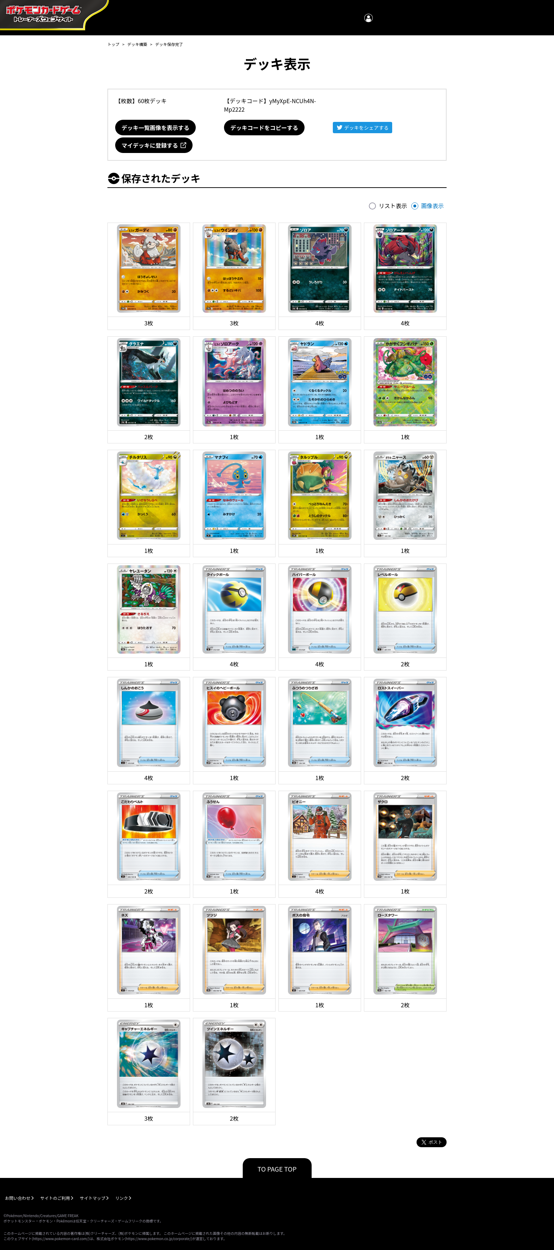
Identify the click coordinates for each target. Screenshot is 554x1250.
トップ (113, 44)
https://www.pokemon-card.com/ (60, 1238)
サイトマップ (92, 1198)
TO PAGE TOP (277, 1168)
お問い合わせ (17, 1198)
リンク (121, 1198)
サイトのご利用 (55, 1198)
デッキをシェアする (366, 127)
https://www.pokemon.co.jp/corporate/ (158, 1238)
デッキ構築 (137, 44)
